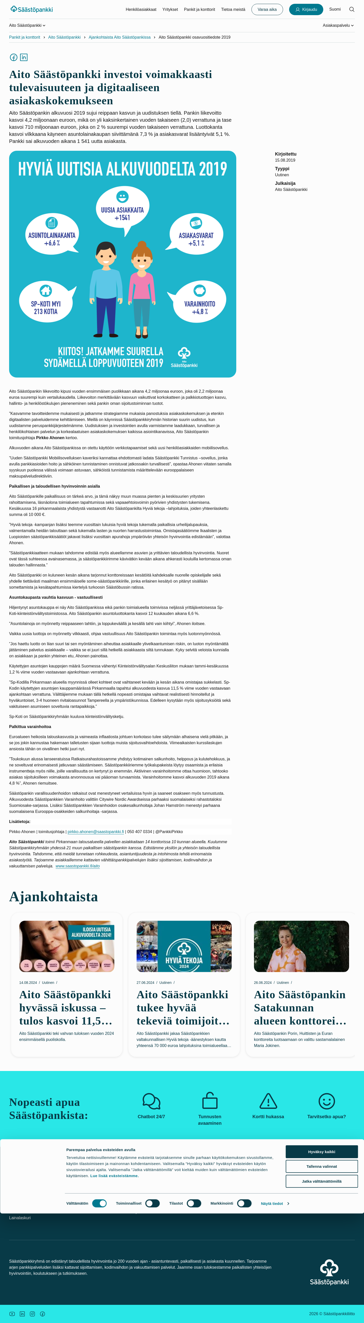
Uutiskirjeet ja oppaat (205, 1184)
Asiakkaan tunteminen (265, 1184)
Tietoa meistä (233, 9)
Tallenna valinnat (322, 1276)
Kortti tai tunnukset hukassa (34, 1199)
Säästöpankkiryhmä (145, 1203)
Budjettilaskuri (198, 1203)
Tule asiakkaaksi (83, 1212)
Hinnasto (76, 1203)
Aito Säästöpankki (64, 37)
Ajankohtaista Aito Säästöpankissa (120, 37)
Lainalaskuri (20, 1218)
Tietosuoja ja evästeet (264, 1203)
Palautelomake (258, 1212)
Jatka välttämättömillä (322, 1291)
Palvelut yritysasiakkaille (90, 1193)
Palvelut (75, 1184)
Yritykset (170, 9)
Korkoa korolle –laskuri (206, 1212)
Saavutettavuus (259, 1193)
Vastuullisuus (139, 1184)
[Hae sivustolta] (352, 9)
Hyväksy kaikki (321, 1261)
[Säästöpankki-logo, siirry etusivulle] (32, 9)
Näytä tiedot (272, 1313)
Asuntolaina (196, 1193)
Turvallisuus (20, 1209)
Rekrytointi (136, 1212)
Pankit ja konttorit (199, 9)
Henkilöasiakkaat (141, 9)
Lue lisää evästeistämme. (114, 1285)
